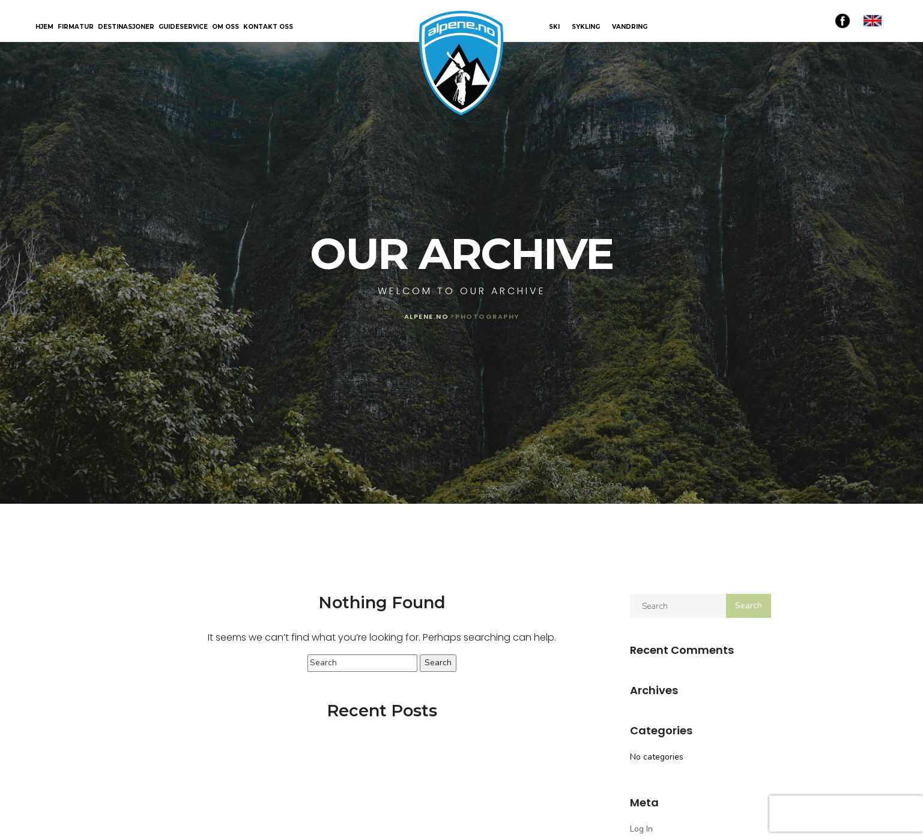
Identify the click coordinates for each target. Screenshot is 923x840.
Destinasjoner (126, 27)
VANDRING (629, 27)
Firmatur (76, 27)
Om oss (225, 27)
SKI (554, 27)
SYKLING (586, 27)
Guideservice (183, 27)
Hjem (44, 27)
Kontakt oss (268, 27)
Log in (641, 829)
